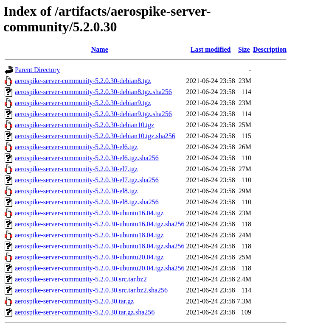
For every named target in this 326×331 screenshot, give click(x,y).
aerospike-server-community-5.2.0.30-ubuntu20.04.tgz (89, 257)
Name (99, 49)
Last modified (211, 49)
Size (244, 49)
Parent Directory (37, 69)
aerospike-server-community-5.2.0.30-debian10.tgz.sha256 (95, 135)
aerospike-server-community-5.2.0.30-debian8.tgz (83, 80)
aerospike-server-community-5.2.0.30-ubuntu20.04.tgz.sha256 (100, 268)
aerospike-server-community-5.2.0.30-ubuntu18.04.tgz (89, 235)
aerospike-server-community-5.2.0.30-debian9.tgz (83, 102)
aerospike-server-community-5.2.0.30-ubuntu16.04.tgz (89, 213)
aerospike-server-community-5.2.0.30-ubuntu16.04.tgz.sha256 (100, 224)
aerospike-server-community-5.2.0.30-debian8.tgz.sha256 (93, 91)
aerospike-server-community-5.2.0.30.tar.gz (74, 301)
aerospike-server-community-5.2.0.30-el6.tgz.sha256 (87, 157)
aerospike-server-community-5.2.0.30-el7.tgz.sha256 (87, 180)
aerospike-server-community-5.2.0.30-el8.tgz (76, 191)
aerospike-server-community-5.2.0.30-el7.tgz (76, 168)
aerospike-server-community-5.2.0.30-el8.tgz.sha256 (87, 202)
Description (270, 49)
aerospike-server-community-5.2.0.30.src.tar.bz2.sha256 (91, 290)
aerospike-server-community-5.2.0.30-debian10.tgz (84, 124)
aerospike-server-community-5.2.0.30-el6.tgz (76, 146)
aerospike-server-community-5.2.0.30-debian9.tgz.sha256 (93, 113)
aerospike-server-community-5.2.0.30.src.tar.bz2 (81, 279)
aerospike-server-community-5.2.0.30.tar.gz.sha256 (85, 312)
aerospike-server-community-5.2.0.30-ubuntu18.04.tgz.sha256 (100, 246)
